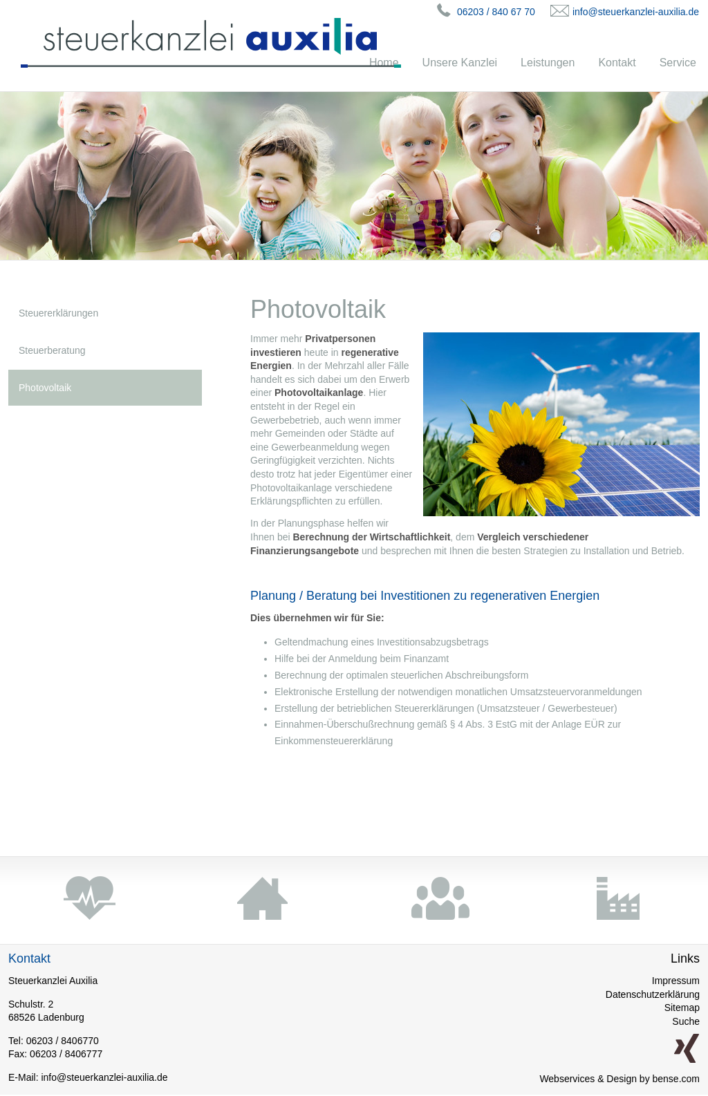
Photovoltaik (45, 387)
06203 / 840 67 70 (496, 11)
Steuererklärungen (58, 313)
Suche (686, 1021)
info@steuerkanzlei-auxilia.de (635, 11)
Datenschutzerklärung (653, 994)
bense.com (676, 1078)
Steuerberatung (52, 350)
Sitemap (682, 1007)
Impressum (676, 980)
